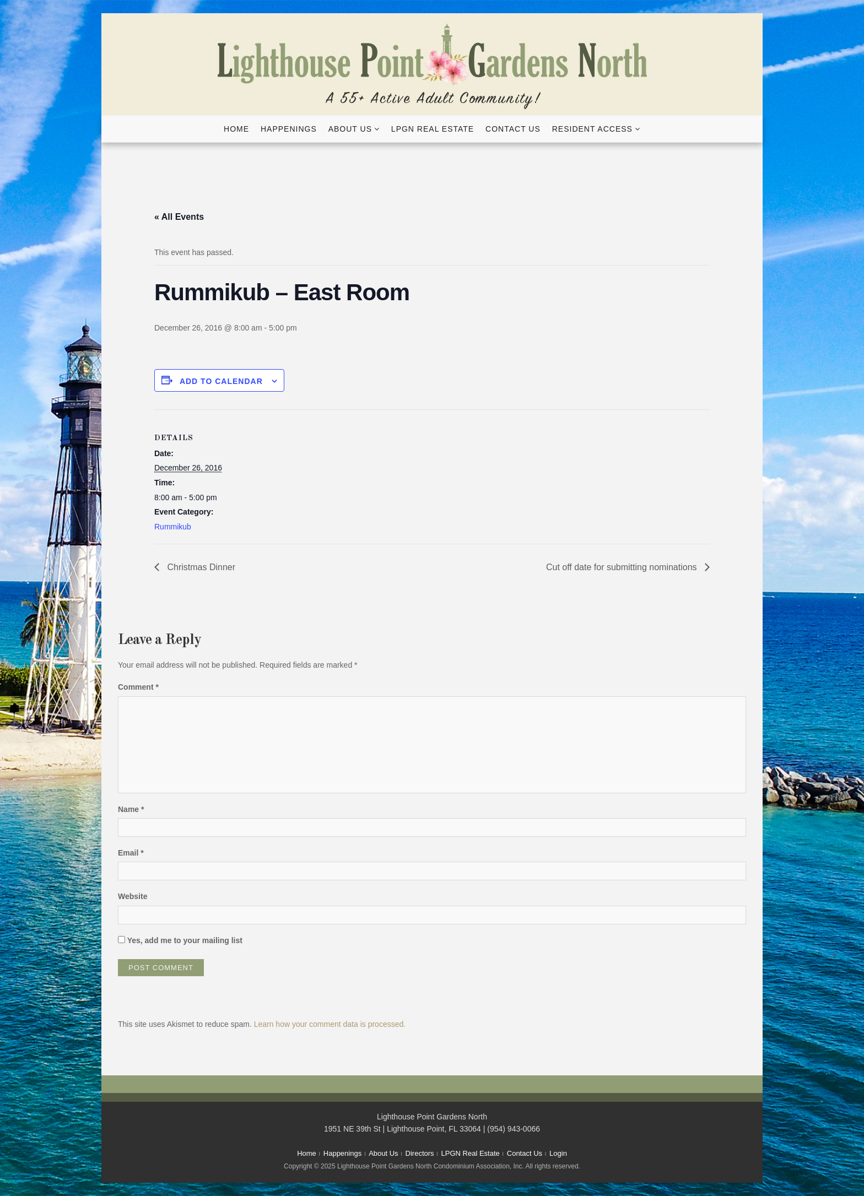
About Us (350, 129)
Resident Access (592, 129)
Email (131, 852)
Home (236, 129)
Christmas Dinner (200, 567)
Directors (420, 1153)
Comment (138, 687)
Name (131, 809)
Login (558, 1153)
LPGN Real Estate (432, 129)
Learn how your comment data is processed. (330, 1024)
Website (132, 896)
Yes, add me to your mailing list (180, 940)
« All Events (179, 216)
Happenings (289, 129)
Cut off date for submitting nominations (622, 567)
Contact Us (513, 129)
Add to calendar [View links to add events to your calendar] (221, 381)
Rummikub (172, 526)
